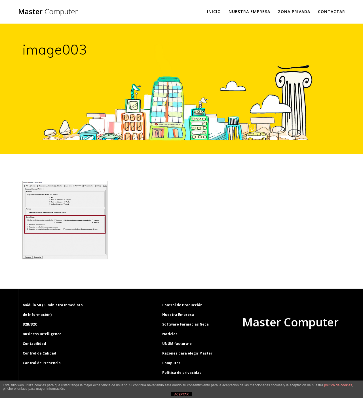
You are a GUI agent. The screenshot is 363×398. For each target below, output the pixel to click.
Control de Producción (182, 305)
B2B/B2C (30, 324)
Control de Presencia (42, 363)
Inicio (214, 11)
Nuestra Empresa (249, 11)
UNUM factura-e (177, 343)
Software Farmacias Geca (185, 324)
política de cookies (338, 385)
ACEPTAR (181, 394)
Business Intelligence (42, 334)
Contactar (331, 11)
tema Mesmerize (306, 344)
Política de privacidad (182, 372)
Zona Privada (294, 11)
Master (48, 11)
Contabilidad (34, 343)
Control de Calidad (39, 353)
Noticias (170, 334)
